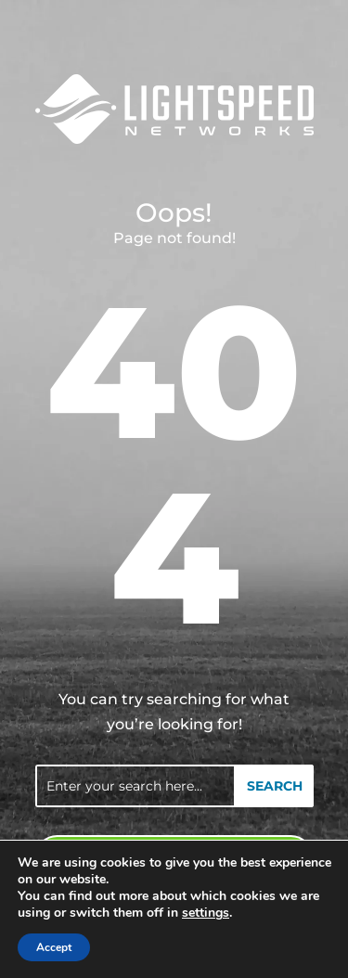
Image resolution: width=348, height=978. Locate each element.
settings (205, 913)
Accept (53, 947)
